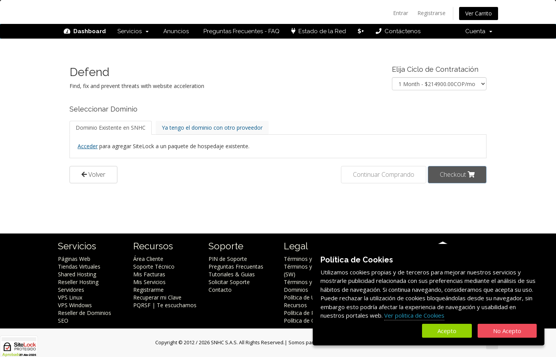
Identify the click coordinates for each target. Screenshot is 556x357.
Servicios (133, 31)
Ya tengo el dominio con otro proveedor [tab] (212, 127)
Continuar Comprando (383, 174)
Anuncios (174, 31)
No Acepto (507, 331)
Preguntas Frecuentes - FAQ (240, 31)
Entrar (400, 13)
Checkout (457, 174)
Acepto (446, 331)
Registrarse (431, 13)
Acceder (88, 146)
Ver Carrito (478, 13)
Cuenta (478, 31)
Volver (93, 174)
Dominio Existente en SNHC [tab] (111, 127)
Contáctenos (398, 31)
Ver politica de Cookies (414, 315)
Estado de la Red (318, 31)
